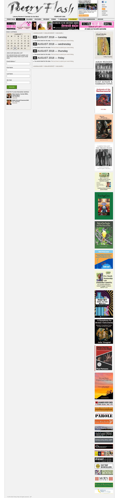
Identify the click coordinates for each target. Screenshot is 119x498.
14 (15, 43)
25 (28, 46)
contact (104, 13)
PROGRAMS (62, 19)
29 (18, 48)
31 (25, 48)
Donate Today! (83, 15)
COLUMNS (29, 19)
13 (11, 43)
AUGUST (18, 34)
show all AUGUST (49, 33)
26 (8, 48)
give (103, 9)
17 (25, 43)
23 (22, 46)
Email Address (11, 61)
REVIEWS (46, 19)
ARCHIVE (100, 19)
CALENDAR (73, 19)
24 (25, 46)
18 (28, 43)
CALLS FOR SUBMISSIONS (87, 19)
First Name (10, 67)
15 (18, 43)
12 (8, 43)
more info (14, 97)
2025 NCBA (20, 19)
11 (28, 41)
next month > (59, 33)
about (103, 4)
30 (22, 48)
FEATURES (38, 19)
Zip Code (9, 80)
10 (25, 41)
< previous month (38, 33)
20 (11, 46)
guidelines (104, 11)
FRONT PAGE (11, 19)
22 (18, 46)
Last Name (10, 73)
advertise (104, 6)
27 (11, 48)
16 (22, 43)
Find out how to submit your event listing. (62, 40)
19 (8, 46)
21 (15, 46)
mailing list (105, 15)
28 (15, 48)
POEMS (53, 19)
